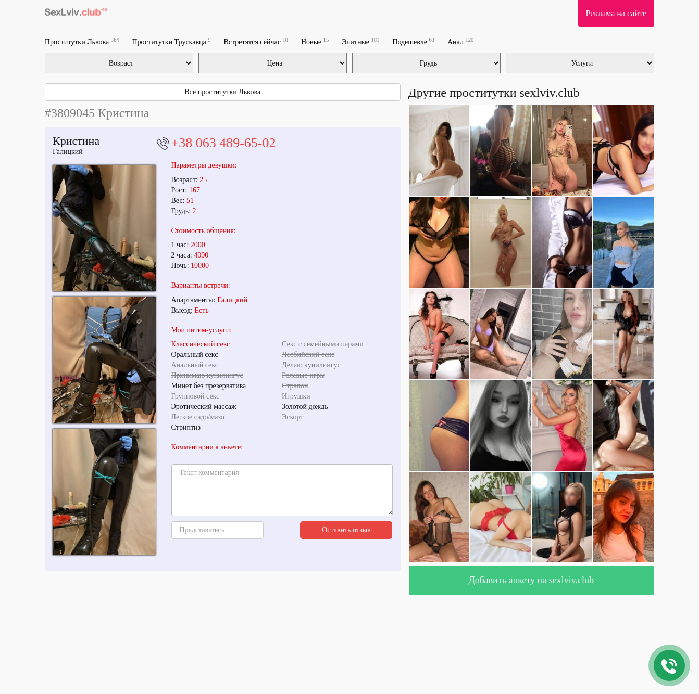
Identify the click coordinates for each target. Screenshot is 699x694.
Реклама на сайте (616, 13)
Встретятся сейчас (255, 41)
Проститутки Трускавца (171, 41)
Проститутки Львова (82, 41)
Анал (460, 41)
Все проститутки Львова (222, 92)
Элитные (360, 41)
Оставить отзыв (346, 530)
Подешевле (413, 41)
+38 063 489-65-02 (223, 142)
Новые (315, 41)
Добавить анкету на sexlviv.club (531, 580)
